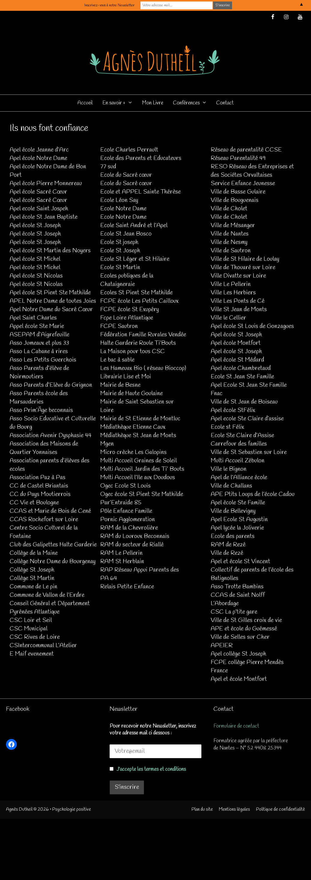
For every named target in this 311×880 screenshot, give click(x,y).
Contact (225, 103)
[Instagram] (286, 17)
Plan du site (202, 809)
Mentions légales (234, 809)
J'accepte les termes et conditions (151, 769)
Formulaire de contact (236, 726)
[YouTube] (300, 17)
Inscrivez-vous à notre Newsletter (109, 5)
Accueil (85, 103)
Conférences (192, 103)
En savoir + (119, 103)
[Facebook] (272, 17)
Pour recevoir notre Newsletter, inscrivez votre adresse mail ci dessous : (153, 730)
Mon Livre (152, 103)
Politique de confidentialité (280, 809)
